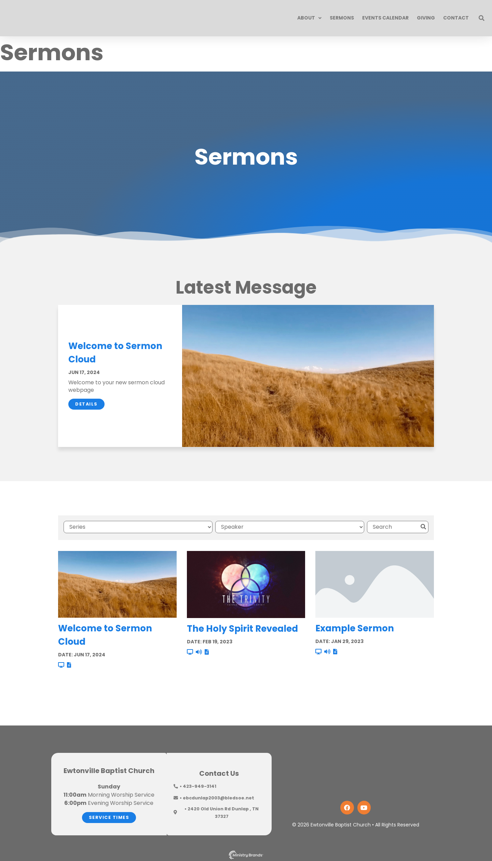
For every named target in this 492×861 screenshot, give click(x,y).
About (309, 18)
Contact (456, 17)
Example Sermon (354, 627)
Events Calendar (385, 17)
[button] (482, 18)
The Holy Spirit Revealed (242, 627)
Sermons (342, 17)
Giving (426, 17)
